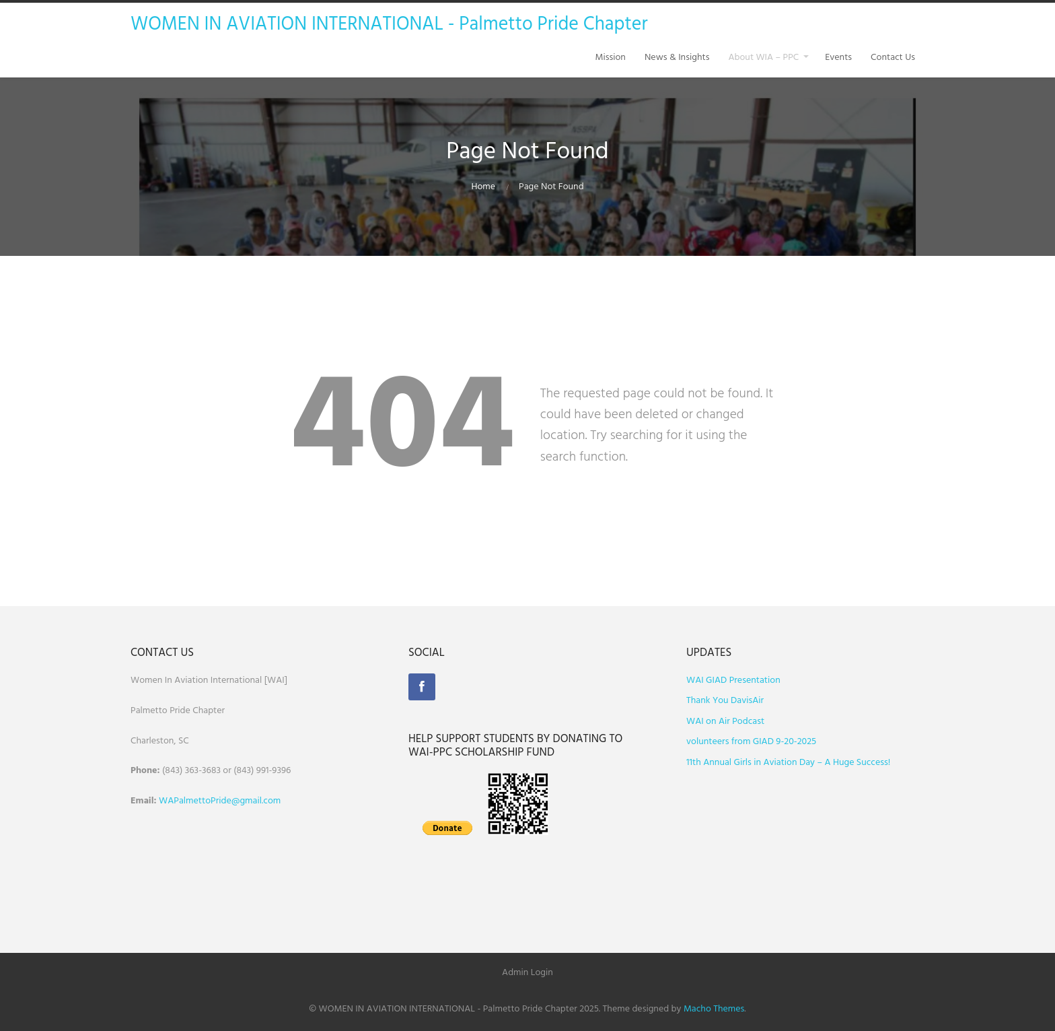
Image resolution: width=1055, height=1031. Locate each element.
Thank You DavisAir (725, 700)
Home (483, 187)
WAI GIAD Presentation (733, 680)
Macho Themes (714, 1009)
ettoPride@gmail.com (237, 801)
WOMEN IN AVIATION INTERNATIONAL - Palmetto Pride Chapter (389, 24)
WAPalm (176, 801)
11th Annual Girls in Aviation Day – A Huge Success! (788, 762)
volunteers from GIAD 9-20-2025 (751, 742)
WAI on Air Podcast (725, 721)
